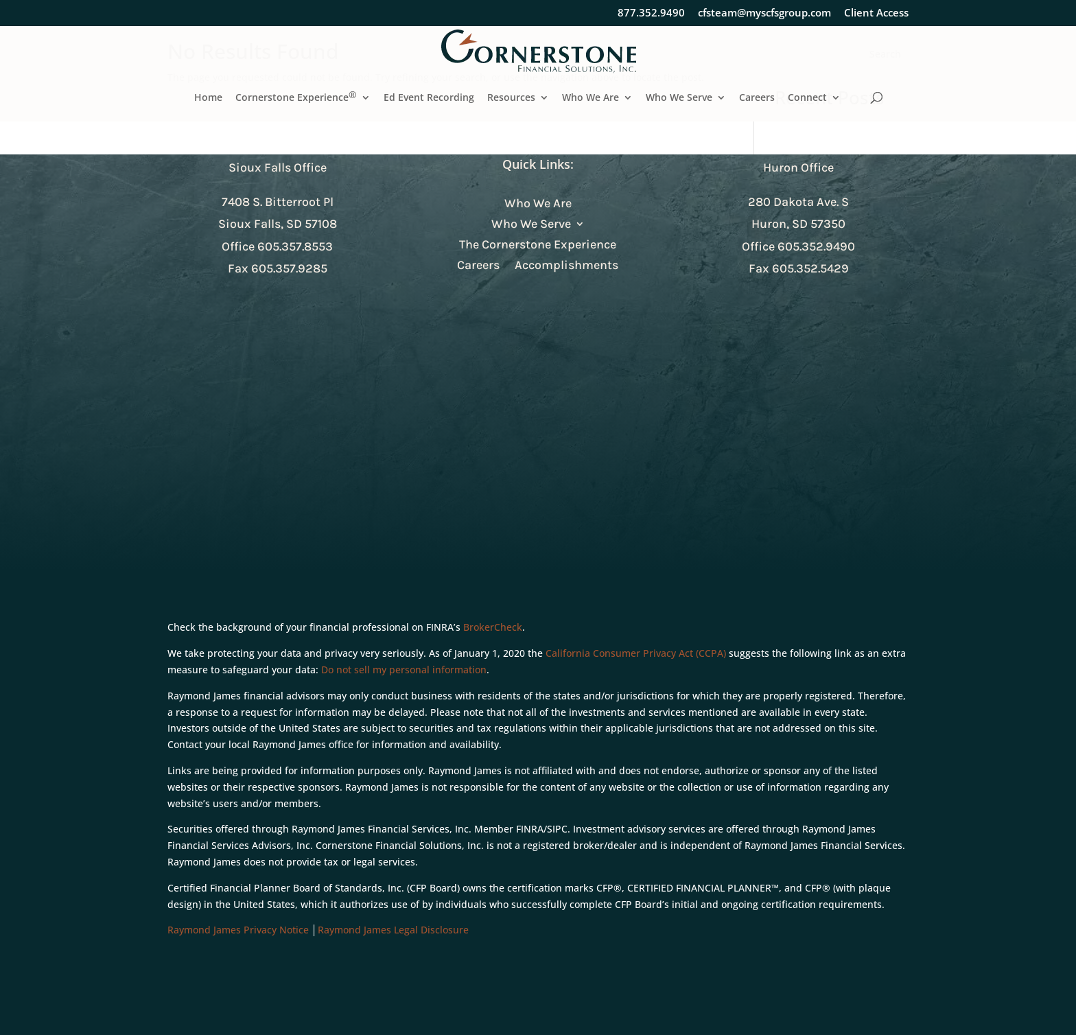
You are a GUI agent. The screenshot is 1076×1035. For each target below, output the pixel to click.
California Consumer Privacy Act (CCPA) (636, 653)
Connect (807, 98)
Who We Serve (679, 98)
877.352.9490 (651, 13)
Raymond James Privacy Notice (238, 929)
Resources (511, 98)
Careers (757, 98)
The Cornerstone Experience (537, 246)
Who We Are (590, 98)
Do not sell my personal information (404, 669)
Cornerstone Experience (296, 98)
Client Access (876, 13)
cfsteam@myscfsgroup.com (764, 13)
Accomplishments (566, 266)
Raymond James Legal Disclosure (393, 929)
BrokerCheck (492, 626)
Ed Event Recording (429, 98)
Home (208, 98)
